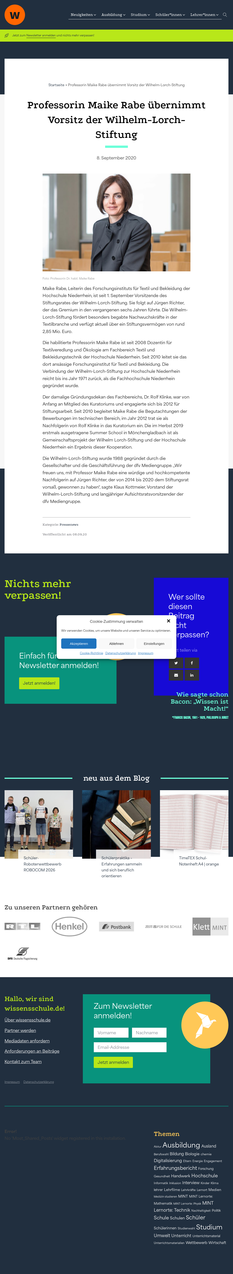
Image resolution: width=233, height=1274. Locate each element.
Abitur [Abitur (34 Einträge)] (157, 1146)
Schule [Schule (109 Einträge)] (161, 1217)
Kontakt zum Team (23, 1061)
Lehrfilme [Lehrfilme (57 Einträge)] (172, 1190)
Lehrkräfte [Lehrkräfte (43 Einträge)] (188, 1190)
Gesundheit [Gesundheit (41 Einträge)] (162, 1176)
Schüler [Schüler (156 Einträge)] (195, 1217)
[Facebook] (192, 663)
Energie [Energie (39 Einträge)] (197, 1161)
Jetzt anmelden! (39, 683)
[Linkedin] (192, 675)
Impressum (145, 653)
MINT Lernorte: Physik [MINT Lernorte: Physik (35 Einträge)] (187, 1203)
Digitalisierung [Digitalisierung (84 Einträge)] (168, 1160)
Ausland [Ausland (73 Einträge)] (208, 1146)
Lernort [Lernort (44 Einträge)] (202, 1190)
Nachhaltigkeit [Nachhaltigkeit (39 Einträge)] (201, 1210)
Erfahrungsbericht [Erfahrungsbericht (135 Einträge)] (175, 1168)
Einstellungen (154, 643)
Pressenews (69, 524)
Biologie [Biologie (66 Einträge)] (192, 1154)
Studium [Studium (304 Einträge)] (209, 1227)
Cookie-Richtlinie (91, 653)
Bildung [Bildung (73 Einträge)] (177, 1154)
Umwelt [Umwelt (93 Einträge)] (162, 1235)
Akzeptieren (79, 643)
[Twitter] (176, 663)
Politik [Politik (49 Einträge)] (216, 1210)
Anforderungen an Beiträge (32, 1051)
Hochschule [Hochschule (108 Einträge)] (204, 1175)
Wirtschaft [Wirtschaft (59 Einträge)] (217, 1243)
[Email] (176, 675)
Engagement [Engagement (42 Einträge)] (213, 1161)
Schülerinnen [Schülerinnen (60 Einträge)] (165, 1228)
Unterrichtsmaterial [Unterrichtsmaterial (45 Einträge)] (206, 1236)
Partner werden (20, 1030)
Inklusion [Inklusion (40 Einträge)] (175, 1183)
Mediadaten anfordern (27, 1040)
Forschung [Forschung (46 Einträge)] (206, 1169)
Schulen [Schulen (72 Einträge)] (177, 1218)
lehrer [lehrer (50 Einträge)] (158, 1190)
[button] (169, 621)
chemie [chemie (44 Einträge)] (206, 1154)
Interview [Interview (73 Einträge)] (191, 1183)
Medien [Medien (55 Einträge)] (214, 1190)
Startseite (56, 85)
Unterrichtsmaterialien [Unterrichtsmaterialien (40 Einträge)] (169, 1243)
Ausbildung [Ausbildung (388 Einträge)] (181, 1145)
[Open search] (225, 15)
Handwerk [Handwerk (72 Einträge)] (180, 1176)
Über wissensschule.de (28, 1019)
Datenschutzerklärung (120, 653)
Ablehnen (116, 643)
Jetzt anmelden (113, 1062)
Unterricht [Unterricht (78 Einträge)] (181, 1235)
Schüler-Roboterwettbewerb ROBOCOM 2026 (42, 864)
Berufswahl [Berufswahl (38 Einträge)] (161, 1154)
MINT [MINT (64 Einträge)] (183, 1196)
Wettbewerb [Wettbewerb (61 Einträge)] (196, 1243)
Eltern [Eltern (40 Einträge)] (187, 1161)
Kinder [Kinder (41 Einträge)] (205, 1183)
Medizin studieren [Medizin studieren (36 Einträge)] (165, 1196)
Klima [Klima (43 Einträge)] (214, 1183)
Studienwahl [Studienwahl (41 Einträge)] (186, 1228)
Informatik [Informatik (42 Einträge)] (161, 1183)
